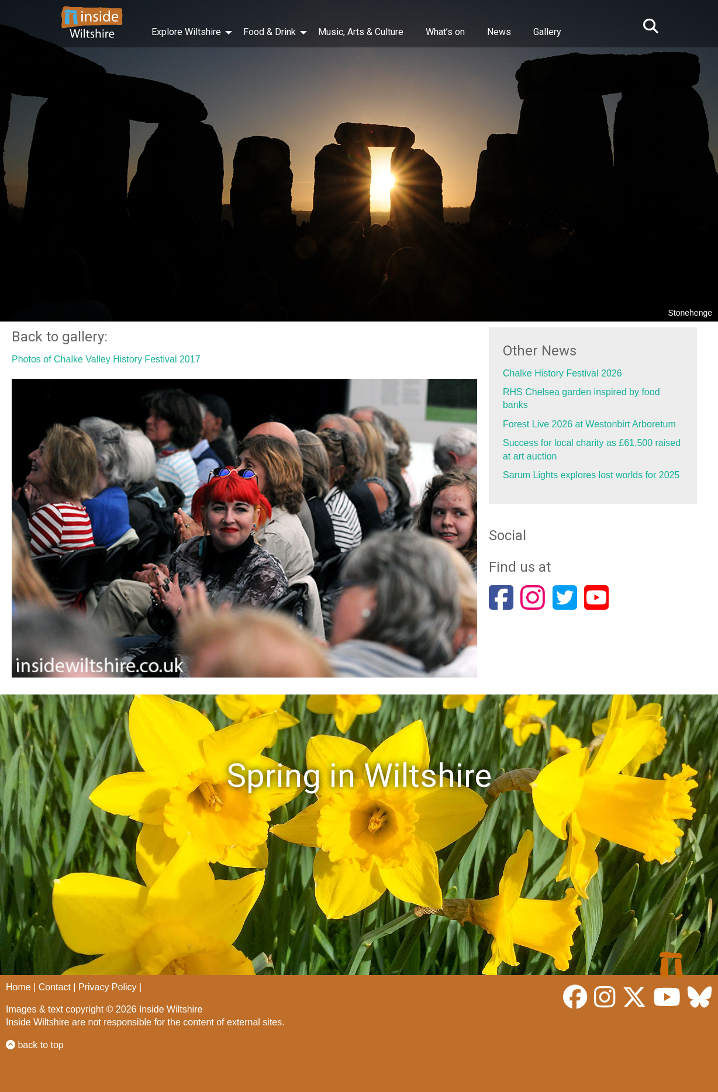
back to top (35, 1045)
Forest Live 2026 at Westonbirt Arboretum (589, 424)
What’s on (445, 31)
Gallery (547, 31)
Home (18, 987)
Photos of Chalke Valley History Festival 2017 (106, 359)
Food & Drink (269, 31)
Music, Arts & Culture (360, 31)
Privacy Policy (107, 987)
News (499, 31)
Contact (55, 987)
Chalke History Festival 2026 (562, 373)
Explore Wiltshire (186, 31)
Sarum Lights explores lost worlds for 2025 (591, 475)
